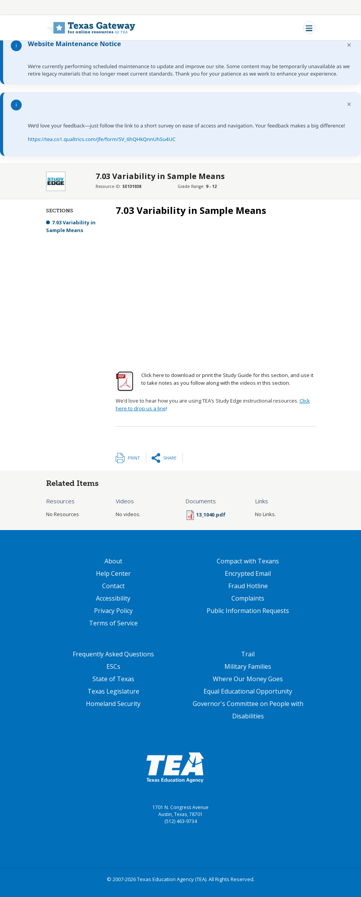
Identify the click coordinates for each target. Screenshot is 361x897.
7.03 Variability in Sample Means (71, 226)
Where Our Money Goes (248, 679)
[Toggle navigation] (309, 27)
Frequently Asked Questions (113, 654)
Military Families (247, 666)
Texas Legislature (113, 691)
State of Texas (113, 679)
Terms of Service (113, 623)
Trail (248, 654)
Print (134, 458)
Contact (113, 586)
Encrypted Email (248, 573)
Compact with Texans (248, 561)
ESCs (113, 666)
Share (169, 458)
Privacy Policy (113, 610)
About (113, 561)
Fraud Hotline (248, 586)
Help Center (113, 573)
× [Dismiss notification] (349, 45)
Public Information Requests (248, 610)
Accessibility (113, 598)
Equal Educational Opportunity (248, 691)
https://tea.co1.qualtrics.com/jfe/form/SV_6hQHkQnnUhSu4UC (101, 139)
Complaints (247, 598)
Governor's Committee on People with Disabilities (248, 709)
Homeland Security (113, 703)
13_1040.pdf (211, 514)
